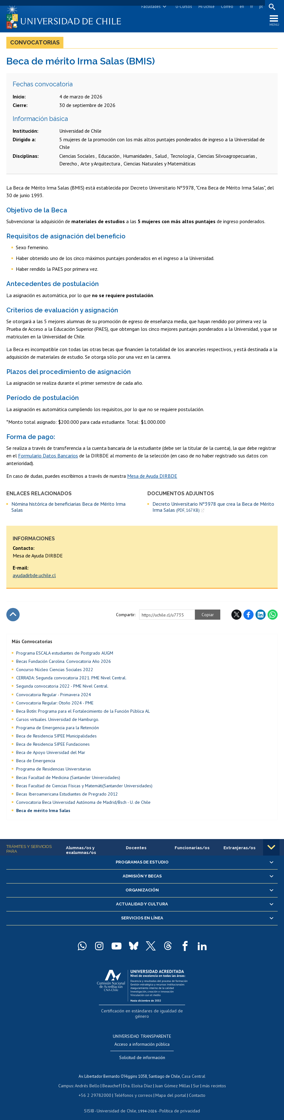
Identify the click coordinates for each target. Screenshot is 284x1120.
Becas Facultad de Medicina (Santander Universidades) (68, 779)
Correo (226, 6)
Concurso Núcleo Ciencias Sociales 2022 (54, 671)
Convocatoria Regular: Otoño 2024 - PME (55, 704)
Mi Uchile (205, 6)
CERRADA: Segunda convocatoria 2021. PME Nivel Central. (71, 680)
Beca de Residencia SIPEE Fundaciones (53, 746)
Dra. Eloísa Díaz (138, 1079)
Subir (13, 616)
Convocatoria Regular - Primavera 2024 (53, 696)
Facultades (150, 6)
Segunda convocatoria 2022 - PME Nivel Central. (62, 688)
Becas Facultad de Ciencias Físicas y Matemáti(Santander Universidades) (84, 787)
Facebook (248, 616)
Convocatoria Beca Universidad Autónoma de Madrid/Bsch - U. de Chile (83, 804)
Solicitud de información (142, 1052)
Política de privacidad (177, 1102)
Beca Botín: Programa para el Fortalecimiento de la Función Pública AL (83, 713)
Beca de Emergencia (35, 762)
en (241, 6)
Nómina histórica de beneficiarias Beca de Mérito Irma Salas (68, 508)
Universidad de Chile (117, 1102)
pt (260, 6)
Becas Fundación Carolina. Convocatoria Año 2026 (63, 663)
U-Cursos (183, 6)
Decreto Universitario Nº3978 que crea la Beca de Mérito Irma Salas (213, 508)
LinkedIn (260, 616)
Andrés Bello (89, 1079)
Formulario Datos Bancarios (48, 457)
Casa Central (193, 1070)
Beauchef (112, 1079)
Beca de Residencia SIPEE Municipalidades (56, 737)
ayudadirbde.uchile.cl (34, 577)
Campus (69, 1079)
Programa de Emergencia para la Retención (57, 729)
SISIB (92, 1102)
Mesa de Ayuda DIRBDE (152, 477)
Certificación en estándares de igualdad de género (142, 1012)
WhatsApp (272, 616)
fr (250, 6)
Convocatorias (35, 44)
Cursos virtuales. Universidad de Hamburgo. (57, 721)
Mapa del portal (167, 1087)
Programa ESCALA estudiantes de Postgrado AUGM (64, 654)
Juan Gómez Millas (171, 1079)
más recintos (210, 1079)
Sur (194, 1079)
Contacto (192, 1087)
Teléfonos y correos (133, 1087)
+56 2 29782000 (97, 1087)
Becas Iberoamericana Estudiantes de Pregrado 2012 (67, 795)
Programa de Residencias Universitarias (53, 771)
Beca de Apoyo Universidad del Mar (50, 754)
